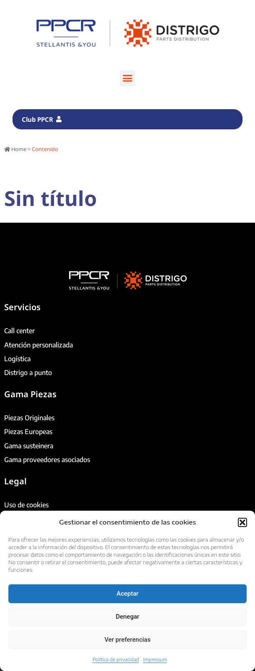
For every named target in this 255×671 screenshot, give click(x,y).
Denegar (127, 616)
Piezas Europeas (28, 431)
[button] (242, 522)
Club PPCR (42, 119)
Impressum (155, 659)
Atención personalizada (38, 345)
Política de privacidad (116, 659)
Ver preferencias (127, 639)
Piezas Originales (29, 418)
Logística (17, 359)
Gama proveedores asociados (47, 459)
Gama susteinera (28, 446)
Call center (19, 331)
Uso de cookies (26, 505)
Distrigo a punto (28, 372)
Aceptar (127, 593)
